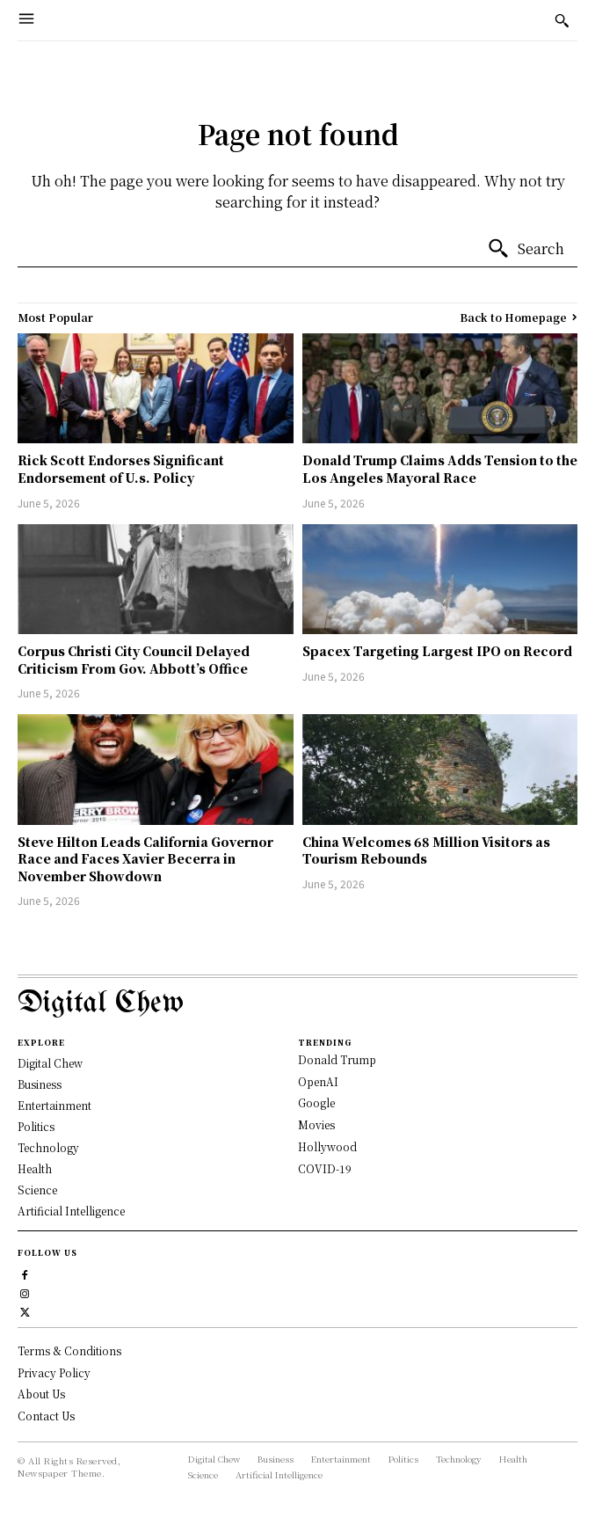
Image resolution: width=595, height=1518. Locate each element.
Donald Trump (337, 1059)
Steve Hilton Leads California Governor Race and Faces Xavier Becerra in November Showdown (145, 859)
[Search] (525, 248)
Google (316, 1102)
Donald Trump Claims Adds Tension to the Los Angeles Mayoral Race (439, 468)
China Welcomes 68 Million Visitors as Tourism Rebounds (426, 850)
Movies (316, 1124)
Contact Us (46, 1415)
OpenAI (318, 1081)
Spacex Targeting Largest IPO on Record (437, 651)
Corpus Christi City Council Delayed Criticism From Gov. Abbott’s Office (134, 659)
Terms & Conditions (69, 1350)
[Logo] (297, 1004)
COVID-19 (325, 1168)
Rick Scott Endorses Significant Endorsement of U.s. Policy (121, 468)
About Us (41, 1393)
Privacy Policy (54, 1372)
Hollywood (327, 1146)
